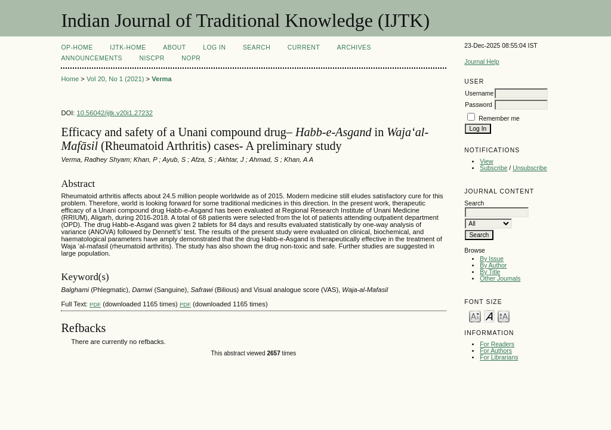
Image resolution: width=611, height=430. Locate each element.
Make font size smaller (475, 315)
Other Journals (500, 278)
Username (479, 93)
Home (70, 78)
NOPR (190, 58)
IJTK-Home (128, 47)
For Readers (497, 344)
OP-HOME (76, 47)
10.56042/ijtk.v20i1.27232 (115, 112)
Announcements (91, 58)
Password (478, 105)
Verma (162, 78)
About (174, 47)
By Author (493, 265)
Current (304, 47)
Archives (354, 47)
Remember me (499, 118)
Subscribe (493, 168)
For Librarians (499, 357)
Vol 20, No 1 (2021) (115, 78)
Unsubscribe (530, 168)
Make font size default (489, 315)
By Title (490, 272)
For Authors (496, 351)
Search (256, 47)
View (486, 161)
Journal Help (481, 62)
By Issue (492, 259)
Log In (214, 47)
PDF (95, 304)
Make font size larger (504, 315)
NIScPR (151, 58)
